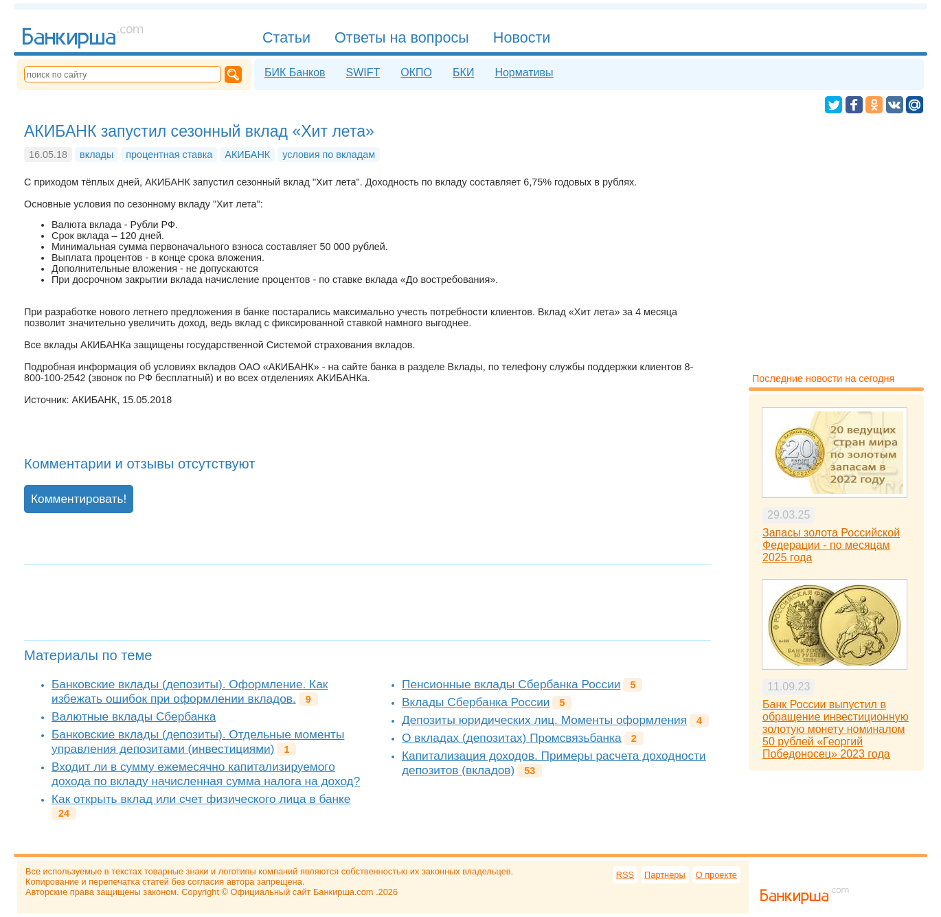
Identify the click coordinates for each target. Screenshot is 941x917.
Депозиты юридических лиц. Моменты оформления (544, 720)
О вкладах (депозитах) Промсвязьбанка (512, 738)
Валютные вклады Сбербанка (134, 716)
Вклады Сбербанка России (475, 702)
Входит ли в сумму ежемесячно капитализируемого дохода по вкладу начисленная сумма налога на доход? (206, 774)
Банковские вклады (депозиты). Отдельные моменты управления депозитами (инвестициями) (198, 741)
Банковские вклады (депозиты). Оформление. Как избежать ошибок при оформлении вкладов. (190, 691)
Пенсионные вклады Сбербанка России (511, 684)
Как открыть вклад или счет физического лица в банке (201, 799)
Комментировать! (78, 499)
